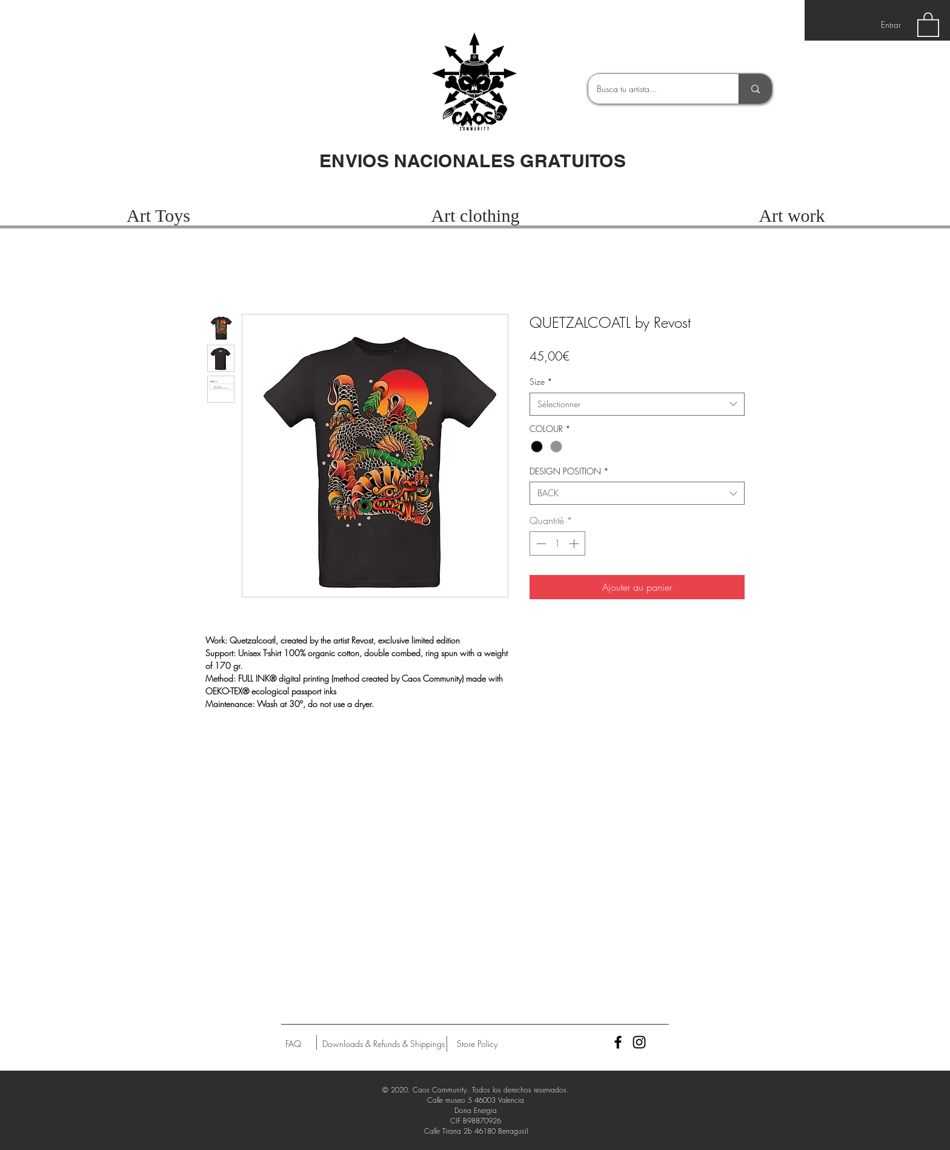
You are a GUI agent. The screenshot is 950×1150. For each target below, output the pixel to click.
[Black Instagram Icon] (639, 1042)
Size (541, 381)
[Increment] (574, 543)
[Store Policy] (477, 1044)
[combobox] (637, 404)
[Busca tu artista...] (655, 89)
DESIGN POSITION (569, 471)
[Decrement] (539, 543)
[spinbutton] (557, 543)
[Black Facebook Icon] (618, 1042)
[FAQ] (293, 1044)
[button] (928, 24)
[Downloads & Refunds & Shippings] (383, 1044)
